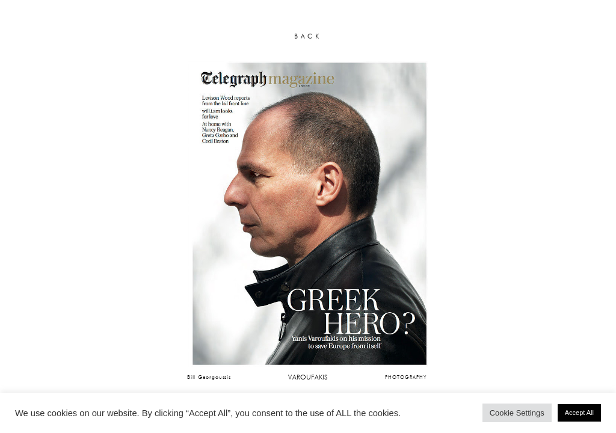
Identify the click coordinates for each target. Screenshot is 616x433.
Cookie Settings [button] (517, 412)
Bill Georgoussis (209, 376)
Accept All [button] (579, 412)
